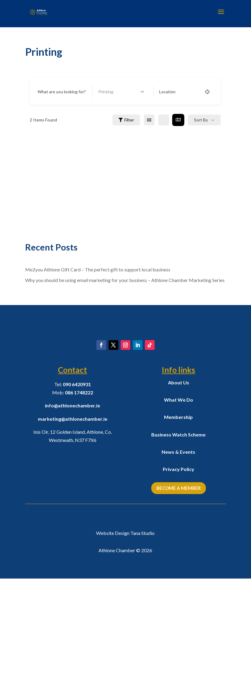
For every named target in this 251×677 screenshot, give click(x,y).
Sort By (201, 119)
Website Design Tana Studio (125, 631)
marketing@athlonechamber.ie (72, 517)
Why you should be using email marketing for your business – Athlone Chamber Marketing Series (125, 280)
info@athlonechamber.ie (72, 504)
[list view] (164, 120)
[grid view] (149, 120)
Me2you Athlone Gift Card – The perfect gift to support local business (97, 269)
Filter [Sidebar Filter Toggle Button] (126, 119)
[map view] (178, 120)
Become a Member (178, 586)
